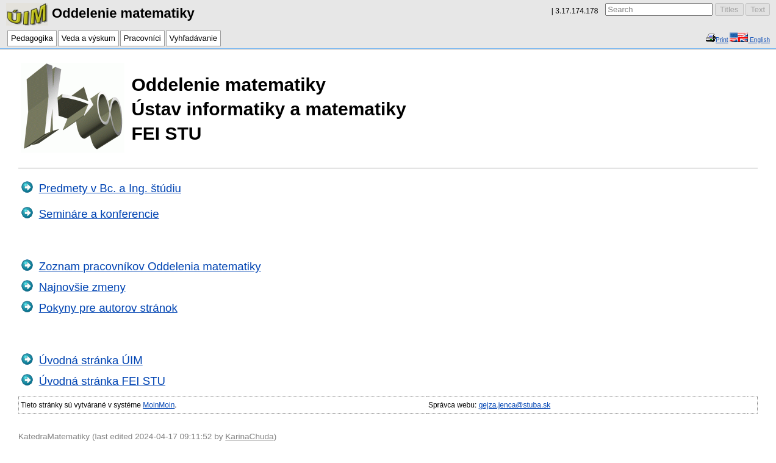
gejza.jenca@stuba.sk (515, 405)
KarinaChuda (249, 436)
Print (722, 40)
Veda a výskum (88, 38)
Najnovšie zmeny (82, 287)
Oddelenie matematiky (100, 13)
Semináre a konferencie (99, 213)
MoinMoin (158, 405)
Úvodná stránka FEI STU (102, 381)
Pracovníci (142, 38)
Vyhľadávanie (193, 38)
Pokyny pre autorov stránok (108, 307)
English (759, 40)
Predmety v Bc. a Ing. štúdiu (110, 188)
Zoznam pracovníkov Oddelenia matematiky (150, 266)
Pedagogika (32, 38)
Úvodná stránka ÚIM (91, 360)
